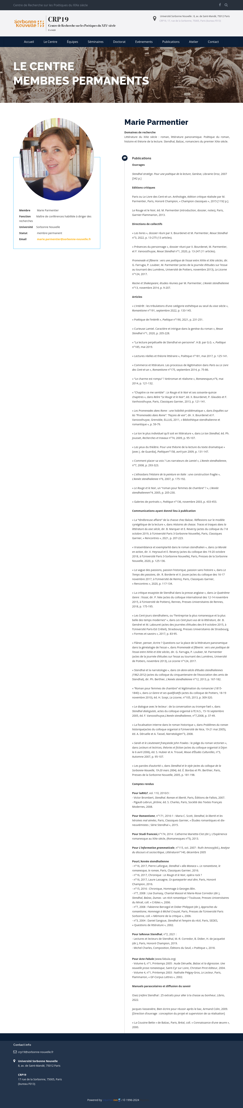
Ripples (144, 1100)
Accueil (29, 42)
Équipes (72, 42)
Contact (213, 42)
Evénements (144, 42)
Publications (171, 42)
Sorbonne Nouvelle (181, 16)
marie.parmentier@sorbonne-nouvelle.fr (64, 239)
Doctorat (119, 42)
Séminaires (95, 42)
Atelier (193, 42)
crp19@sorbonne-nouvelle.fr (35, 1052)
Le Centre (50, 42)
